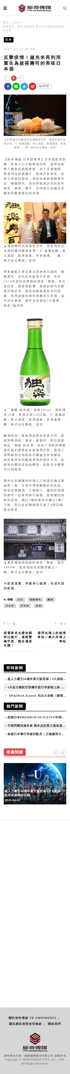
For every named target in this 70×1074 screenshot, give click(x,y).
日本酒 (25, 605)
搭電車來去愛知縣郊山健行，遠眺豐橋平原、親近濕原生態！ (18, 639)
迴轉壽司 (35, 599)
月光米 (10, 605)
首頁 (6, 22)
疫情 (38, 605)
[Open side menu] (4, 8)
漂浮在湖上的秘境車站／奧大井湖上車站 (52, 637)
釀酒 (50, 599)
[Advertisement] (35, 875)
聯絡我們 (54, 1023)
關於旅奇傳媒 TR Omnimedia (33, 1017)
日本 (16, 22)
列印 (44, 86)
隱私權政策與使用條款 (25, 1023)
